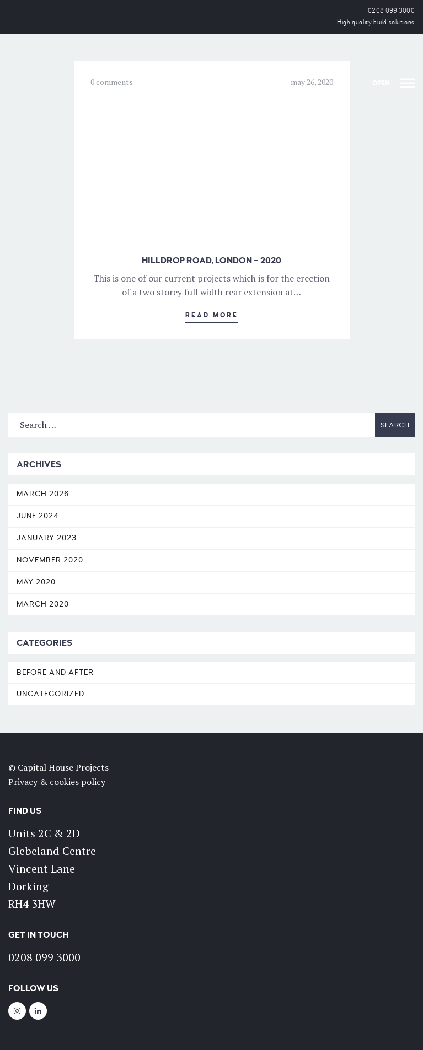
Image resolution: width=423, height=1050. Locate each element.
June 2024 (38, 516)
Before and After (55, 672)
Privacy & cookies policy (56, 782)
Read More (211, 315)
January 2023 (47, 538)
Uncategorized (50, 694)
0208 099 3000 (391, 11)
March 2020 (43, 604)
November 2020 (50, 560)
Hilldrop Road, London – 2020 (211, 260)
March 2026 (43, 494)
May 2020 (36, 582)
